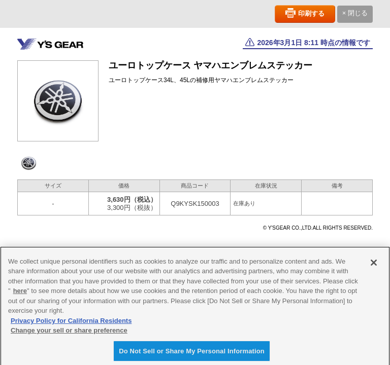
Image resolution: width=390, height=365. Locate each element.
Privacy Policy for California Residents (71, 323)
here (20, 293)
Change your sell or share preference (69, 333)
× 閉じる (355, 13)
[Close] (374, 264)
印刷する (311, 13)
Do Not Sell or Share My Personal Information (192, 353)
